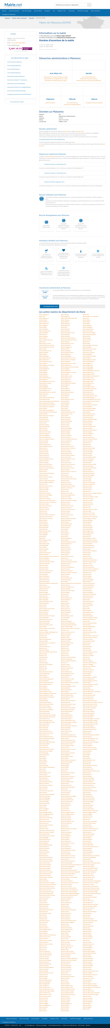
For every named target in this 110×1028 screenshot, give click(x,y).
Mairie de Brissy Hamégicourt (46, 410)
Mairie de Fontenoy (66, 563)
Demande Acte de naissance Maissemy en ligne (56, 77)
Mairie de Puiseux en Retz (89, 830)
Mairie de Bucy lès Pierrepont (46, 415)
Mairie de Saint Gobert (45, 868)
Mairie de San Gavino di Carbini (47, 882)
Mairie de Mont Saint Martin (46, 709)
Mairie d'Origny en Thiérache (90, 765)
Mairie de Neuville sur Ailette (68, 742)
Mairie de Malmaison (44, 623)
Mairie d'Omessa (65, 763)
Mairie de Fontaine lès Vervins (46, 561)
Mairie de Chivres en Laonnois (68, 471)
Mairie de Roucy (43, 854)
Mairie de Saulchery (66, 899)
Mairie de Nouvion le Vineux (90, 749)
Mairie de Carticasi (65, 433)
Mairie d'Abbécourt (44, 314)
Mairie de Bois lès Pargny (67, 392)
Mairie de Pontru (87, 818)
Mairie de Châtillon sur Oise (68, 459)
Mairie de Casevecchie (88, 437)
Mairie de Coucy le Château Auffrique (92, 493)
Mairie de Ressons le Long (67, 843)
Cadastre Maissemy (50, 103)
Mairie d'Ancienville (88, 331)
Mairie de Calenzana (88, 421)
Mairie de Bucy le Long (66, 414)
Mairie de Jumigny (43, 614)
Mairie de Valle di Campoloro (68, 953)
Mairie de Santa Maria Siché (46, 893)
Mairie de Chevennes (66, 466)
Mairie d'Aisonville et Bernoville (69, 318)
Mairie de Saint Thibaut (45, 875)
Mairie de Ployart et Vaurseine (90, 810)
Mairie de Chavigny (44, 462)
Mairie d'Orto (42, 769)
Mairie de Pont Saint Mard (45, 818)
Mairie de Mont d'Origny (45, 707)
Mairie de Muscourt (44, 735)
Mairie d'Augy (42, 349)
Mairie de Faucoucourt (88, 547)
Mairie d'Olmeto (43, 762)
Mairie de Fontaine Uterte (89, 561)
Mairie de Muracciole (66, 731)
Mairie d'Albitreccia (66, 323)
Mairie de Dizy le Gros (66, 524)
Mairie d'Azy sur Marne (88, 352)
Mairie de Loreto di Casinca (90, 662)
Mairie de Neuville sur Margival (90, 742)
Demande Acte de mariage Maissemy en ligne (55, 79)
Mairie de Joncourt (43, 612)
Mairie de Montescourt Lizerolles (47, 715)
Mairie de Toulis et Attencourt (68, 940)
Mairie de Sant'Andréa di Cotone (91, 888)
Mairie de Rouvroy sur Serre (68, 855)
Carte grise (71, 11)
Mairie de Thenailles (66, 937)
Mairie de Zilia (42, 1009)
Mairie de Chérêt (87, 462)
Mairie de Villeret (87, 989)
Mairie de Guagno (65, 592)
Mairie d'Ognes (86, 754)
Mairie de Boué (65, 397)
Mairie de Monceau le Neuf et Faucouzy (93, 702)
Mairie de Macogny (87, 672)
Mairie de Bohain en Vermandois (47, 392)
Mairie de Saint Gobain (88, 866)
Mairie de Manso (87, 675)
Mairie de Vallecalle (66, 955)
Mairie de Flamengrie (66, 621)
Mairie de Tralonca (43, 942)
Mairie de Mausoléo (88, 686)
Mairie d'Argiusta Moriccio (45, 340)
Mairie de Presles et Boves (89, 823)
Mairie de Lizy (42, 661)
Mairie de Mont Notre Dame (68, 707)
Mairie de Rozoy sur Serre (45, 859)
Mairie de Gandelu (65, 574)
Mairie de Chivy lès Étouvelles (46, 473)
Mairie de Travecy (65, 942)
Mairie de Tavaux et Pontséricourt (47, 935)
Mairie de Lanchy (87, 630)
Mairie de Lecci (86, 644)
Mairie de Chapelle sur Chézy (90, 617)
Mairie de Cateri (87, 442)
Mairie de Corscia (43, 491)
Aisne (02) (31, 18)
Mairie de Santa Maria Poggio (90, 891)
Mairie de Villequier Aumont (68, 989)
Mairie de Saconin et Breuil (46, 861)
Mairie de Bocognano (88, 390)
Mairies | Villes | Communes (19, 18)
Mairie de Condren (87, 486)
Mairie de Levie (43, 655)
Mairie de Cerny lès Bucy (89, 448)
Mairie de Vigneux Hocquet (90, 983)
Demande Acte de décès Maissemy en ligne (56, 80)
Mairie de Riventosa (66, 846)
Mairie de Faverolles (66, 549)
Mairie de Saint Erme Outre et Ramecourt (71, 864)
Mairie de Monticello (66, 718)
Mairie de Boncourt (88, 392)
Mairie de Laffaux (87, 628)
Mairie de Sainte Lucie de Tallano (69, 877)
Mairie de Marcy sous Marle (90, 677)
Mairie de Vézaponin (88, 976)
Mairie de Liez (86, 657)
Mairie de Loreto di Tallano (46, 664)
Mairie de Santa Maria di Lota (46, 891)
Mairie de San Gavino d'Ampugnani (92, 881)
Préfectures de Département (69, 1025)
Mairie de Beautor (43, 367)
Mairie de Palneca (87, 774)
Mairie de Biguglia (43, 387)
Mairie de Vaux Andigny (45, 960)
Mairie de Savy (86, 899)
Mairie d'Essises (65, 540)
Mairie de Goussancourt (89, 583)
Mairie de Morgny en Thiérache (69, 726)
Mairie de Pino (42, 807)
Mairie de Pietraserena (66, 801)
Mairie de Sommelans (88, 919)
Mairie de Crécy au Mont (45, 506)
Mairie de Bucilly (43, 414)
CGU (20, 1025)
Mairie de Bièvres (65, 385)
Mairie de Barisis (87, 358)
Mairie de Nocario (87, 744)
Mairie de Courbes (43, 497)
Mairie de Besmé (43, 379)
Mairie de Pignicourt (66, 805)
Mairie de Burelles (43, 417)
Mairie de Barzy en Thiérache (68, 359)
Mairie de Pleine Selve (88, 809)
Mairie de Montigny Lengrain (90, 720)
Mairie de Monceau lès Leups (68, 704)
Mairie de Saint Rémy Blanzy (68, 873)
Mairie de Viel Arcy (87, 980)
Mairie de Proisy (43, 827)
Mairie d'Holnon (65, 605)
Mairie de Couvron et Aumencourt (48, 502)
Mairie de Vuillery (65, 1001)
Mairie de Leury (43, 653)
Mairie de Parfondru (44, 780)
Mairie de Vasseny (87, 956)
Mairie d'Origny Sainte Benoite (47, 767)
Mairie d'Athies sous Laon (67, 343)
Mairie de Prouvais (44, 828)
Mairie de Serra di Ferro (89, 908)
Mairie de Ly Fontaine (88, 670)
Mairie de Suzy (86, 928)
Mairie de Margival (43, 681)
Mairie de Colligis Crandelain (46, 482)
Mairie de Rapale (65, 837)
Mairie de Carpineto (44, 433)
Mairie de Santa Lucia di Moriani (91, 890)
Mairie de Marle (87, 682)
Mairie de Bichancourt (88, 383)
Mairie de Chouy (65, 473)
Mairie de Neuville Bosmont (68, 623)
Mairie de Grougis (87, 590)
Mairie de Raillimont (66, 836)
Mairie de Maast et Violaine (46, 672)
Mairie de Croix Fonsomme (68, 509)
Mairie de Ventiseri (44, 969)
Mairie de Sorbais (43, 922)
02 (74, 142)
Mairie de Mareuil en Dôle (67, 679)
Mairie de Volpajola (87, 998)
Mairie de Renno (87, 841)
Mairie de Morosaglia (88, 726)
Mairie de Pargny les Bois (67, 781)
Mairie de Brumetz (65, 410)
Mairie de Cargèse (65, 432)
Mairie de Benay (43, 372)
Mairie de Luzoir (65, 670)
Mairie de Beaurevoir (66, 365)
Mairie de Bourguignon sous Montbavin (49, 401)
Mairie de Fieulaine (44, 554)
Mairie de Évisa (43, 547)
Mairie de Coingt (87, 480)
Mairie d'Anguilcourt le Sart (68, 332)
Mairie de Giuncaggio (88, 579)
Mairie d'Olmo (42, 763)
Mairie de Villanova (44, 985)
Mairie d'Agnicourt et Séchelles (90, 316)
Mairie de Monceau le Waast (46, 704)
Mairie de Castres (65, 442)
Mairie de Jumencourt (88, 612)
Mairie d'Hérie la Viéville (89, 641)
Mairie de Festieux (65, 552)
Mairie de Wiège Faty (66, 1003)
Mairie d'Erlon (42, 536)
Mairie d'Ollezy (43, 760)
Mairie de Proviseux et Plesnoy (69, 828)
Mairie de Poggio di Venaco (90, 812)
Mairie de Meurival (87, 693)
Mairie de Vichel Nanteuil (45, 980)
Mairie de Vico (64, 980)
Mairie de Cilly (64, 475)
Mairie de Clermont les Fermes (68, 479)
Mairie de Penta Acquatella (68, 787)
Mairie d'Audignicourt (66, 347)
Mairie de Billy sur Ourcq (45, 388)
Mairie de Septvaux (88, 902)
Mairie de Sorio (43, 924)
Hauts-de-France (79, 131)
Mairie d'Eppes (64, 534)
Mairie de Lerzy (65, 648)
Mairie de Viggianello (44, 983)
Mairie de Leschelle (44, 650)
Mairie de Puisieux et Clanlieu (46, 832)
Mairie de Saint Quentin (45, 873)
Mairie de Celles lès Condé (45, 446)
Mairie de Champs (87, 453)
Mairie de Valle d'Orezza (45, 953)
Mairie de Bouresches (44, 399)
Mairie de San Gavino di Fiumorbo (69, 882)
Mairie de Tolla (64, 938)
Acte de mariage (26, 11)
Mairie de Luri (42, 670)
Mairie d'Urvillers (87, 949)
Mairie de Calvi (42, 423)
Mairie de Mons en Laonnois (90, 706)
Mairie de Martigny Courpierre (90, 684)
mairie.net (7, 18)
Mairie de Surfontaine (66, 928)
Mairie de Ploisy (43, 810)
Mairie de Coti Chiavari (45, 493)
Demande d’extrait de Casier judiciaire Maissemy (88, 80)
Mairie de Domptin (87, 525)
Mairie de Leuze (65, 653)
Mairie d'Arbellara (65, 336)
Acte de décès (38, 11)
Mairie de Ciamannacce (89, 473)
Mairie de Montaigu (88, 709)
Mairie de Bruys (87, 412)
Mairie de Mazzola (65, 688)
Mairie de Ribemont (44, 846)
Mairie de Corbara (87, 488)
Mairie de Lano (86, 634)
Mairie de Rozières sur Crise (68, 857)
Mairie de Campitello (44, 426)
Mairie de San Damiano (67, 881)
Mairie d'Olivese (87, 758)
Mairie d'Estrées (43, 542)
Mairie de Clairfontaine (66, 477)
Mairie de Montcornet (44, 713)
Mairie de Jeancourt (66, 610)
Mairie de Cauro (87, 444)
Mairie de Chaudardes (88, 459)
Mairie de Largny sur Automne (90, 635)
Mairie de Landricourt (44, 634)
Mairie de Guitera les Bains (89, 594)
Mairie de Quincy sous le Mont (47, 836)
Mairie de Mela (86, 688)
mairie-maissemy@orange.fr (18, 43)
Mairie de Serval (65, 911)
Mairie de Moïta (43, 698)
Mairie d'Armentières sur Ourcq (69, 340)
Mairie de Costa (87, 491)
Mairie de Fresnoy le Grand (46, 570)
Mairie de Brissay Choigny (89, 408)
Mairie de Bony (43, 396)
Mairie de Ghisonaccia (66, 578)
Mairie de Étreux (65, 545)
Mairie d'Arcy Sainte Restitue (68, 338)
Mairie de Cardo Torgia (45, 432)
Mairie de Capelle (65, 617)
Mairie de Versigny (87, 973)
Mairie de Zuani (43, 1010)
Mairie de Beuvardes (88, 381)
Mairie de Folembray (44, 560)
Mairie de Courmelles (66, 498)
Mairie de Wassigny (88, 1001)
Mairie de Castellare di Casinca (46, 439)
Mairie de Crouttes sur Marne (90, 509)
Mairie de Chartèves (44, 457)
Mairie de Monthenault (67, 717)
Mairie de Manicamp (66, 675)
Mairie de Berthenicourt (45, 378)
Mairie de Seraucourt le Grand (90, 904)
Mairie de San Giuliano (66, 884)
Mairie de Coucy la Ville (67, 493)
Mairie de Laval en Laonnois (90, 637)
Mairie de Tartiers (43, 933)
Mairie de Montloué (66, 724)
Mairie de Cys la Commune (46, 518)
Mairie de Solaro (43, 919)
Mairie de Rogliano (87, 848)
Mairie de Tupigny (87, 946)
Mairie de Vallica (87, 955)
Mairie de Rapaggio (44, 837)
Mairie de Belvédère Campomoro (91, 370)
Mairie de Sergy (65, 906)
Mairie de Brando (65, 403)
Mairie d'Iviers (86, 608)
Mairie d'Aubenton (65, 345)
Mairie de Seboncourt (88, 900)
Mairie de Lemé (65, 646)
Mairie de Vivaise (65, 996)
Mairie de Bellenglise (88, 369)
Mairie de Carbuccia (66, 430)
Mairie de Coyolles (65, 502)
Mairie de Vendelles (88, 964)
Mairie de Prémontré (66, 823)
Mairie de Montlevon (44, 724)
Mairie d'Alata (86, 322)
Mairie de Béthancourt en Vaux (47, 381)
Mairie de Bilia (64, 387)
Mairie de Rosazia (65, 852)
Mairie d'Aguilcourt (44, 318)
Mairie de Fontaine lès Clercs (90, 560)
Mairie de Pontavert (66, 818)
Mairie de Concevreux (66, 484)
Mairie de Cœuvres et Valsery (68, 518)
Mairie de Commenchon (89, 482)
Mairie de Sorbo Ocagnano (68, 922)
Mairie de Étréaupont (66, 543)
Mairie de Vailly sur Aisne (67, 951)
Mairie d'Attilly (86, 343)
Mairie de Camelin (87, 423)
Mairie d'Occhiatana (44, 754)
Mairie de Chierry (65, 469)
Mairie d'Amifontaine (88, 329)
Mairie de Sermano (44, 908)
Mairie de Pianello (65, 792)
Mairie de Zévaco (43, 1007)
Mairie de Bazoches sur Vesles (68, 363)
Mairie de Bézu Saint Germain (68, 383)
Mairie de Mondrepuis (44, 706)
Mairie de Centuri (87, 446)
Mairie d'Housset (65, 607)
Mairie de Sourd (87, 643)
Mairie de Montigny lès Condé (46, 722)
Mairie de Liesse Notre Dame (68, 657)
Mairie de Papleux (87, 776)
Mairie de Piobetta (87, 807)
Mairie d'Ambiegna (87, 327)
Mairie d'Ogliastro (65, 754)
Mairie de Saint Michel (44, 870)
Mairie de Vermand (66, 971)
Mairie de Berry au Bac (66, 376)
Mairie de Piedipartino (66, 798)
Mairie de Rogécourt (66, 848)
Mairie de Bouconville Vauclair (46, 397)
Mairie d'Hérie (86, 621)
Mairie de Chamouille (66, 453)
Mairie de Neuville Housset (46, 625)
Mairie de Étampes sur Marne (68, 542)
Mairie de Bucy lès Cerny (89, 414)
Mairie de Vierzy (65, 982)
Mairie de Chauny (65, 460)
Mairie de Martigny (66, 684)
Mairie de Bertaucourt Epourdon (91, 376)
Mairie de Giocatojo (66, 579)
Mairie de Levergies (88, 653)
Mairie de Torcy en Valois (45, 940)
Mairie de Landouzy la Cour (68, 632)
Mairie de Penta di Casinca (89, 787)
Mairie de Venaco (65, 964)
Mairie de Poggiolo (87, 814)
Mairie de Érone (87, 536)
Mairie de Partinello (44, 783)
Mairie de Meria (65, 691)
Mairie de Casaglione (44, 435)
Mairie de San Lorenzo (88, 884)
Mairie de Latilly (43, 637)
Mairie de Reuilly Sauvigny (45, 845)
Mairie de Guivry (43, 596)
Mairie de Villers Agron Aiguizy (46, 991)
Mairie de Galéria (43, 574)
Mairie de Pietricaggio (88, 801)
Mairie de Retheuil (87, 843)
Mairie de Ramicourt (88, 836)
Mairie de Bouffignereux (89, 397)
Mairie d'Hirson (43, 605)
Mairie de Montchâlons (89, 711)
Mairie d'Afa (42, 316)
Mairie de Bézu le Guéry (45, 383)
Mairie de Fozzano (43, 567)
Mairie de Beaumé (87, 363)
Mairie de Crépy (87, 506)
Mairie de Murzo (87, 733)
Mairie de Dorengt (43, 527)
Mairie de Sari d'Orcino (45, 897)
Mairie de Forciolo (87, 563)
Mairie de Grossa (43, 590)
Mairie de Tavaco (87, 933)
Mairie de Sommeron (44, 920)
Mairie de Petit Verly (66, 791)
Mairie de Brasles (87, 403)
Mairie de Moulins (65, 729)
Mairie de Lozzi (43, 666)
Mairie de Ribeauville (88, 845)
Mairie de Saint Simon (88, 873)
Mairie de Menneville (66, 690)
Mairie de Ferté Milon (44, 621)
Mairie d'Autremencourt (45, 350)
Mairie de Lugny (43, 668)
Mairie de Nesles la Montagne (46, 738)
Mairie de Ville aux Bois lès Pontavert (70, 628)
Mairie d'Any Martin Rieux (89, 334)
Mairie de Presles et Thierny (46, 825)
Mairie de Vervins (43, 974)
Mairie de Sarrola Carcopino (90, 897)
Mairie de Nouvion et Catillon (46, 749)
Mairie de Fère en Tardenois (90, 551)
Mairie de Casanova (66, 437)
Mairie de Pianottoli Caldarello (46, 794)
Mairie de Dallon (43, 520)
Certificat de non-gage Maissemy (72, 104)
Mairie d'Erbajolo (87, 534)
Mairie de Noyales (43, 753)
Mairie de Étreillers (87, 543)
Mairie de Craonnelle (88, 504)
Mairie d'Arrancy (87, 340)
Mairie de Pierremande (88, 798)
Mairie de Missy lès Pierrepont (46, 697)
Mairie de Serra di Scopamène (68, 910)
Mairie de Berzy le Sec (88, 378)
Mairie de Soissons (65, 917)
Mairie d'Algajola (43, 325)
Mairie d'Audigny (87, 347)
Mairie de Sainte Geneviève (46, 877)
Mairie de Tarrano (87, 931)
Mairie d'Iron (86, 607)
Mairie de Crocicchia (44, 509)
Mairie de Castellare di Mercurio (69, 439)
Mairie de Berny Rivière (88, 374)
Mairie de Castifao (43, 441)
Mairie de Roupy (87, 854)
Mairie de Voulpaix (65, 1000)
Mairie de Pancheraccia (45, 776)
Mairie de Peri (64, 789)
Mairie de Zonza (65, 1009)
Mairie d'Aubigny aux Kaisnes (90, 345)
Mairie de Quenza (87, 832)
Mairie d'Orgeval (65, 765)
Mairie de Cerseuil (43, 450)
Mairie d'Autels (86, 648)
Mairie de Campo (65, 426)
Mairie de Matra (43, 686)
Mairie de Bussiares (66, 417)
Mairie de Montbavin (44, 711)
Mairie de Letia (64, 652)
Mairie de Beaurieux (88, 365)
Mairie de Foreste (43, 565)
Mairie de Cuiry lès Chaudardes (47, 515)
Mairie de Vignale (65, 983)
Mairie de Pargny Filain (88, 780)
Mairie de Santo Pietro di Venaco (69, 895)
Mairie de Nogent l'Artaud (67, 745)
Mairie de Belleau (65, 369)
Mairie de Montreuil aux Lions (90, 724)
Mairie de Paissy (43, 774)
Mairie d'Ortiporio (87, 767)
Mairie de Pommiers (66, 816)
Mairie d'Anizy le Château (89, 332)
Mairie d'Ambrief (65, 329)
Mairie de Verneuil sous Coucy (90, 971)
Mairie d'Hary (64, 601)
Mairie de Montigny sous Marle (69, 722)
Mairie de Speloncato (88, 926)
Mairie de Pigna (43, 805)
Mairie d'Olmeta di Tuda (89, 760)
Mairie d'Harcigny (43, 599)
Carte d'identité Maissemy (88, 77)
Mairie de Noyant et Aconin (68, 753)
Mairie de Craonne (65, 504)
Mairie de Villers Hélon (88, 991)
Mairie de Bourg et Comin (67, 399)
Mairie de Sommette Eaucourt (68, 920)
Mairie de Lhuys (65, 655)
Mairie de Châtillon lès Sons (46, 459)
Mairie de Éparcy (65, 533)
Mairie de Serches (43, 906)
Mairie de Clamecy (87, 477)
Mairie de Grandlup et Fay (67, 587)
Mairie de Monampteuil (45, 702)
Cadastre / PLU (61, 11)
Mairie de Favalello (44, 549)
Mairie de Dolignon (44, 525)
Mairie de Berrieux (43, 376)
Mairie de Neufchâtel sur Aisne (90, 738)
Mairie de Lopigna (43, 662)
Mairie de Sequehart (44, 904)
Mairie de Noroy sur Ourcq (89, 747)
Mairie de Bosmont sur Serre (90, 396)
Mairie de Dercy (65, 522)
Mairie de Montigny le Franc (68, 720)
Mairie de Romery (87, 850)
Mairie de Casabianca (88, 433)
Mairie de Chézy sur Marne (89, 468)
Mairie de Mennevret (88, 690)
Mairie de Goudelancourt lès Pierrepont (71, 583)
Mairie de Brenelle (87, 406)
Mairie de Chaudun (44, 460)
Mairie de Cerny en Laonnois (68, 448)
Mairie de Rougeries (66, 854)
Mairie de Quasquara (66, 832)
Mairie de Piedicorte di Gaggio (68, 796)
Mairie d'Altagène (87, 325)
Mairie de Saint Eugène (88, 864)
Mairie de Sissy (86, 915)
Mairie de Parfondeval (88, 778)
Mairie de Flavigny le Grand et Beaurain (49, 556)
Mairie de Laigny (43, 630)
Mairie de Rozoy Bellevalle (89, 857)
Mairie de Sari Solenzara (67, 897)
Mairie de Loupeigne (88, 664)
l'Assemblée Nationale (51, 156)
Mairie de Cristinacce (66, 507)
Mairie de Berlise (43, 374)
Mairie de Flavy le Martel (67, 556)
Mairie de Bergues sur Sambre (68, 372)
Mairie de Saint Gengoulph (67, 866)
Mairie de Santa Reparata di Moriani (92, 893)
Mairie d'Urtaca (65, 949)
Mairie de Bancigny (44, 356)
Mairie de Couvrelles (88, 500)
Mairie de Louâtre (65, 664)
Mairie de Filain (86, 554)
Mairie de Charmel (65, 641)
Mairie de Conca (43, 484)
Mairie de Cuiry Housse (89, 513)
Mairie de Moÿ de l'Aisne (45, 731)
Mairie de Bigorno (87, 385)
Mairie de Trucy (43, 946)
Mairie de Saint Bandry (66, 863)
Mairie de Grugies (43, 592)
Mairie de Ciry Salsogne (89, 475)
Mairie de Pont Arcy (88, 816)
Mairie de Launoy (65, 637)
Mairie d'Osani (64, 769)
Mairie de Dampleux (88, 520)
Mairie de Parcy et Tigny (67, 778)
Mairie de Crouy (43, 511)
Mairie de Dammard (66, 520)
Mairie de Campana (44, 424)
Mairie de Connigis (43, 488)
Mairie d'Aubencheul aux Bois (46, 345)
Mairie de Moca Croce (88, 697)
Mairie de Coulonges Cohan (68, 495)
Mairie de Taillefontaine (67, 929)
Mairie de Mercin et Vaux (45, 691)
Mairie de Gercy (65, 576)
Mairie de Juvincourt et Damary (47, 616)
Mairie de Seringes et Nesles (90, 906)
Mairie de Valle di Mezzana (89, 953)
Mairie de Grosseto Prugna (68, 590)
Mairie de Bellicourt (66, 370)
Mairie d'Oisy (86, 756)
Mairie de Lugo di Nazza (67, 668)
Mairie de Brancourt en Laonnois (91, 401)
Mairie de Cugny (43, 513)
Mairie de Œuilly (65, 1010)
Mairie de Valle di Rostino (45, 955)
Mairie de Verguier (65, 644)
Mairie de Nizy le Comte (67, 744)
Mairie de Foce (64, 558)
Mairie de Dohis (87, 524)
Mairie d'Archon (43, 338)
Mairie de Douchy (65, 527)
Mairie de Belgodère (44, 369)
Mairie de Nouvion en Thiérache (47, 643)
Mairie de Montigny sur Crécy (90, 722)
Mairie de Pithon (65, 809)
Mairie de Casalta (87, 435)
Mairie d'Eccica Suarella (45, 531)
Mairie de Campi (65, 424)
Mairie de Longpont (88, 661)
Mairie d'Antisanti (65, 334)
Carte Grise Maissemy (72, 103)
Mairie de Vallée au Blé (66, 626)
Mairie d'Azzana (43, 354)
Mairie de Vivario (87, 996)
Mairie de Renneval (66, 841)
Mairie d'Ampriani (65, 331)
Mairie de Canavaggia (66, 428)
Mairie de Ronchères (44, 852)
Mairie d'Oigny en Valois (67, 756)
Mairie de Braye (65, 405)
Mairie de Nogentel (87, 745)
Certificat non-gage (82, 11)
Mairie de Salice (43, 879)
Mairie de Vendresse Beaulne (46, 967)
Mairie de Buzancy (43, 419)
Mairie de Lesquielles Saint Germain (48, 652)
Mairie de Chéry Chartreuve (68, 464)
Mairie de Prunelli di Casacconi (90, 828)
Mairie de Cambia (65, 423)
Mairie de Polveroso (44, 816)
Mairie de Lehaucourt (44, 646)
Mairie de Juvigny (87, 614)
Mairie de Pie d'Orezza (44, 796)
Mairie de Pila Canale (88, 805)
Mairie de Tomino (87, 938)
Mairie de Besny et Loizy (89, 379)
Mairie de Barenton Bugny (89, 356)
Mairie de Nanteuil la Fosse (46, 736)
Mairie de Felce (43, 551)
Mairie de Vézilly (43, 978)
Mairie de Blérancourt (44, 390)
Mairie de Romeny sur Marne (68, 850)
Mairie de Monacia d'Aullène (68, 700)
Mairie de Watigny (43, 1003)
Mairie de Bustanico (88, 417)
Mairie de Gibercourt (44, 579)
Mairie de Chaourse (44, 455)
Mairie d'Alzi (64, 327)
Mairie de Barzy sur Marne (89, 359)
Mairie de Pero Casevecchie (46, 791)
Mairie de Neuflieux (44, 740)
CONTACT (7, 1025)
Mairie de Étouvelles (44, 543)
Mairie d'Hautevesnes (88, 601)
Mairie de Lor (64, 662)
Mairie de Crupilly (65, 511)
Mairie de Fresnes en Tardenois (90, 569)
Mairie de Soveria (65, 926)
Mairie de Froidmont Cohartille (69, 572)
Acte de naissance (14, 11)
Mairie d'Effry (64, 531)
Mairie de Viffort (87, 982)
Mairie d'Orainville (43, 765)
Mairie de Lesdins (65, 650)
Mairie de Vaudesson (88, 958)
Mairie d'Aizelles (43, 320)
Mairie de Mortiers (43, 729)
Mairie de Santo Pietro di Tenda (47, 895)
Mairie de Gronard (87, 588)
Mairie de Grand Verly (44, 587)
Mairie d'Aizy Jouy (65, 320)
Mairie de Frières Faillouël (89, 570)
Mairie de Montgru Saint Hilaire (47, 717)
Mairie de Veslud (43, 976)
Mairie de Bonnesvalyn (88, 394)
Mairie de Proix (65, 827)
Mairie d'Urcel (42, 949)
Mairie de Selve (43, 626)
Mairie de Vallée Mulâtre (89, 626)
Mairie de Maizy (87, 673)
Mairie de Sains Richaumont (68, 861)
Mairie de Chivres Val (88, 471)
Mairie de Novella (87, 751)
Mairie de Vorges (43, 1000)
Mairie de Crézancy (44, 507)
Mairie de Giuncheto (44, 581)
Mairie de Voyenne (87, 1000)
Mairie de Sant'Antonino (45, 890)
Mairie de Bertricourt (66, 378)
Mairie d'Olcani (43, 758)
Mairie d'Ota (64, 771)
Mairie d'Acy (86, 314)
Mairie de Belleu (43, 370)
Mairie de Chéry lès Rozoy (45, 466)
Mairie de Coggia (87, 479)
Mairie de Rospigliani (88, 852)
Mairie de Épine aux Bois (67, 616)
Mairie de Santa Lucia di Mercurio (69, 890)
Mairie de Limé (43, 659)
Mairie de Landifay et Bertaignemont (48, 632)
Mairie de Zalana (65, 1005)
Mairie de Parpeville (88, 781)
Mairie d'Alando (65, 322)
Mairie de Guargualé (88, 592)
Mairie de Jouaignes (66, 612)
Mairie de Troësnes (66, 944)
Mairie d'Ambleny (43, 329)
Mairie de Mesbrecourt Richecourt (47, 693)
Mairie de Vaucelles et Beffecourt (69, 958)
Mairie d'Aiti (86, 318)
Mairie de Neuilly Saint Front (68, 740)
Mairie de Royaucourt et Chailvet (91, 855)
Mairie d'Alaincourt (44, 322)
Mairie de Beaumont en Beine (46, 365)
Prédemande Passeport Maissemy (88, 79)
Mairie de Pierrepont (44, 800)
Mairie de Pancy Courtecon (68, 776)
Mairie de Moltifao (43, 700)
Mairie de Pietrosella (44, 803)
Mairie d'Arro (42, 341)
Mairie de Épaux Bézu (88, 533)
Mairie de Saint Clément (45, 864)
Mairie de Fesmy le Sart (45, 552)
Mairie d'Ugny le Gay (66, 947)
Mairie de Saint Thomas (67, 875)
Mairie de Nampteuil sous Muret (91, 735)
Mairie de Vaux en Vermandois (68, 960)
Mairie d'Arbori (86, 336)
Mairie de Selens (43, 902)
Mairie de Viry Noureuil (45, 996)
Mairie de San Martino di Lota (46, 886)
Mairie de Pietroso (65, 803)
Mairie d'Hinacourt (87, 603)
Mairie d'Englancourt (88, 531)
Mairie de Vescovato (66, 974)
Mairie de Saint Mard (66, 868)
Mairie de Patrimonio (88, 785)
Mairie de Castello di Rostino (90, 439)
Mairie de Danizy (43, 522)
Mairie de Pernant (87, 789)
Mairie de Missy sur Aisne (67, 697)
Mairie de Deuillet (87, 522)
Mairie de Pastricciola (66, 785)
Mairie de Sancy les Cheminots (90, 886)
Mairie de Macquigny (44, 673)
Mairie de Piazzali (65, 794)
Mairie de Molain (65, 698)
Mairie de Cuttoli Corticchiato (90, 516)
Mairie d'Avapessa (43, 352)
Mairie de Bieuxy (43, 385)
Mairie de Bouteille (44, 617)
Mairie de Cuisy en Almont (45, 516)
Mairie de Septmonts (66, 902)
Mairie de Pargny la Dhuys (45, 781)
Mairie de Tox (86, 940)
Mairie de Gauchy (87, 574)
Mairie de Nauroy (87, 736)
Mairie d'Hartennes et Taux (46, 601)
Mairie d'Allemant (65, 325)
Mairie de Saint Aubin (44, 863)
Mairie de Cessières (87, 450)
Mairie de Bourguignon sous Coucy (92, 399)
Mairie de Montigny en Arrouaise (91, 718)
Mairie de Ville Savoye (44, 987)
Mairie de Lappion (65, 635)
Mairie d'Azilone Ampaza (67, 352)
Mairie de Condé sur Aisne (45, 486)
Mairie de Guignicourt (44, 594)
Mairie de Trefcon (87, 942)
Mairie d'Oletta (64, 758)
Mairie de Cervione (65, 450)
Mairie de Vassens (65, 956)
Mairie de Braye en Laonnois (90, 405)
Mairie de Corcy (65, 489)
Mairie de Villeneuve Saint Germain (91, 987)
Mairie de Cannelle (87, 428)
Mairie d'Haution (65, 603)
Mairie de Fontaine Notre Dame (69, 561)
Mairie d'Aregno (87, 338)
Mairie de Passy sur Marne (46, 785)
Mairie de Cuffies (87, 511)
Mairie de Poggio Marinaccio (46, 814)
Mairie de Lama (65, 630)
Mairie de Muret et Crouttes (46, 733)
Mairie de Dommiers (66, 525)
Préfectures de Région (41, 1025)
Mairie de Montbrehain (67, 711)
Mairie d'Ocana (86, 753)
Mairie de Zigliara (87, 1007)
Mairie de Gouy (43, 585)
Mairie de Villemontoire (67, 987)
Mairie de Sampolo (44, 881)
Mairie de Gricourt (43, 588)
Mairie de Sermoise (66, 908)
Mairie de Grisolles (65, 588)
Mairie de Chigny (87, 469)
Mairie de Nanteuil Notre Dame (69, 736)
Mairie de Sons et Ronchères (90, 920)
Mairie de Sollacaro (66, 919)
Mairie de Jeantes (87, 610)
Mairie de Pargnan (65, 780)
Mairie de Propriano (88, 827)
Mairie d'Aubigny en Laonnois (46, 347)
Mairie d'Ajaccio (87, 320)
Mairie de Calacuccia (44, 421)
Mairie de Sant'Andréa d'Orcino (47, 888)
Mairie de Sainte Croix (88, 875)
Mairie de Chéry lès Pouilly (89, 464)
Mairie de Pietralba (44, 801)
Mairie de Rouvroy (43, 855)
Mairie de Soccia (43, 917)
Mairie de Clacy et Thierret (45, 477)
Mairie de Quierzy (65, 834)
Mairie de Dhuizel (43, 524)
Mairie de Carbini (43, 430)
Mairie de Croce (87, 507)
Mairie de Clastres (43, 479)
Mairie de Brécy (65, 406)
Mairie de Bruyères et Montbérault (48, 412)
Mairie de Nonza (65, 747)
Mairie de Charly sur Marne (68, 455)
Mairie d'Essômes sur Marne (90, 540)
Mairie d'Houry (43, 607)
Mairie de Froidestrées (44, 572)
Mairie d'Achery (65, 314)
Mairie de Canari (43, 428)
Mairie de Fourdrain (88, 565)
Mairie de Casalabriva (66, 435)
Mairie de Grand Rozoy (88, 585)
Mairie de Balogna (87, 354)
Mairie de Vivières (43, 998)
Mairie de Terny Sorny (44, 937)
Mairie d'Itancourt (65, 608)
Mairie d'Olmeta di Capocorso (68, 760)
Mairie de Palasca (65, 774)
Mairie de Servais (43, 911)
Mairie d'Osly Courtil (88, 769)
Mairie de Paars (87, 772)
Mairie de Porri (86, 819)
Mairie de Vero (64, 973)
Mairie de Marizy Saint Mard (46, 682)
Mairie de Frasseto (43, 569)
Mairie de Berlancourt (88, 372)
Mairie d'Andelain (43, 332)
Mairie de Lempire (87, 646)
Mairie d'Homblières (88, 605)
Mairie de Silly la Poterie (45, 913)
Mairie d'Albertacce (44, 323)
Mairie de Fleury (87, 556)
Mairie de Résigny (43, 843)
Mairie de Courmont (88, 498)
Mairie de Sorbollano (88, 922)
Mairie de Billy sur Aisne (89, 387)
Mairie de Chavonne (66, 462)
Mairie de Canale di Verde (89, 426)
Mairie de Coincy (65, 480)
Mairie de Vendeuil (44, 965)
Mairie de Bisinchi (65, 388)
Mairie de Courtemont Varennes (47, 500)
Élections (88, 1025)
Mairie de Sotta (65, 924)
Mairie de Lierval (43, 657)
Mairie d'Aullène (65, 349)
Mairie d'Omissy (87, 763)
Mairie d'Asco (86, 341)
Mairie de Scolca (65, 900)
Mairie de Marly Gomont (45, 684)
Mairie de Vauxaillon (88, 960)
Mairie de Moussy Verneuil (89, 729)
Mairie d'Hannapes (44, 598)
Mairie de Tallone (43, 931)
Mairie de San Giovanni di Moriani (47, 884)
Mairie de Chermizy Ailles (45, 464)
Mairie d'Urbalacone (88, 947)
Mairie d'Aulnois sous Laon (89, 349)
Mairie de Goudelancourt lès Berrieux (48, 583)
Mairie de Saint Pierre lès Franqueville (70, 872)
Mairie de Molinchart (88, 698)
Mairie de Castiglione (66, 441)
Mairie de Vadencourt (44, 951)
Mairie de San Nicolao (66, 886)
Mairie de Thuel (43, 644)
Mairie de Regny (87, 837)
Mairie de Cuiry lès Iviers (67, 515)
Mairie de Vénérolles (66, 967)
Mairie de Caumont (66, 444)
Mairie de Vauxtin (87, 962)
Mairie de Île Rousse (88, 616)
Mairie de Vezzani (65, 978)
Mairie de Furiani (87, 572)
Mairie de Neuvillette (44, 744)
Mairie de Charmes (87, 455)
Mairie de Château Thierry (89, 457)
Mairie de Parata (43, 778)
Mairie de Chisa (43, 471)
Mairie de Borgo (65, 396)
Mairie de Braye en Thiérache (46, 406)
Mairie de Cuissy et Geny (89, 515)
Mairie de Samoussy (88, 879)
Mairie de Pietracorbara (89, 800)
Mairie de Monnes (65, 706)
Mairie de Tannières (66, 931)
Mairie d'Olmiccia (87, 762)
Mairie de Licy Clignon (88, 655)
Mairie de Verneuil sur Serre (46, 973)
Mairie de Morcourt (44, 726)
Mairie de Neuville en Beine (90, 623)
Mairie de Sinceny (87, 913)
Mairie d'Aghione (65, 316)
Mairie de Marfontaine (88, 679)
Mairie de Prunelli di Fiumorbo (46, 830)
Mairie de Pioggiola (44, 809)
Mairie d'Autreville (87, 350)
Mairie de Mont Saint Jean (89, 707)
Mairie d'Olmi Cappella (66, 762)
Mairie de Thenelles (88, 937)
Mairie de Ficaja (87, 552)
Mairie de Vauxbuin (44, 962)
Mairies (4, 11)
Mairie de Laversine (88, 639)
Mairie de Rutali (87, 859)
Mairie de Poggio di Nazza (67, 812)
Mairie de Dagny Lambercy (89, 518)
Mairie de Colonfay (65, 482)
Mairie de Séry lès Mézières (89, 911)
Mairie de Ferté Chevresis (89, 619)
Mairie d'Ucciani (43, 947)
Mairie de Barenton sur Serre (68, 358)
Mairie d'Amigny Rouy (44, 331)
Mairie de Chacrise (43, 451)
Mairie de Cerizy (43, 448)
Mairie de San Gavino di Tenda (90, 882)
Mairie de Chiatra (43, 469)
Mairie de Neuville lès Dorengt (68, 625)
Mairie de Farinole (65, 547)
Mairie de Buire (65, 415)
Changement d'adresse (8, 14)
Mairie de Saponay (87, 895)
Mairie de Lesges (87, 650)
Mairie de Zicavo (65, 1007)
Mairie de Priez (64, 825)
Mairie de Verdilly (43, 971)
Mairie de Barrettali (44, 359)
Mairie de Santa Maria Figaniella (69, 891)
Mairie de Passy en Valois (89, 783)
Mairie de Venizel (87, 967)
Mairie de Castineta (88, 441)
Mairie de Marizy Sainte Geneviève (69, 682)
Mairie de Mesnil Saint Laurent (68, 693)
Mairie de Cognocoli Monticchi (46, 480)
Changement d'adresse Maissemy (94, 103)
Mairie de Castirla (43, 442)
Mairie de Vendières (88, 965)
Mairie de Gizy (64, 581)
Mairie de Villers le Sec (44, 992)
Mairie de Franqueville (88, 567)
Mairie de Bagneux (65, 354)
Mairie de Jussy (64, 614)
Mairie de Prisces (87, 825)
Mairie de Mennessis (44, 690)
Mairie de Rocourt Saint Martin (90, 846)
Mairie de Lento (43, 648)
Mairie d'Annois (43, 334)
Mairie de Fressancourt (67, 570)
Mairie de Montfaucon (66, 715)
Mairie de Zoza (86, 1009)
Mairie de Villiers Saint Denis (68, 994)
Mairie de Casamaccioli (45, 437)
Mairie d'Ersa (42, 538)
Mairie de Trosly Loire (88, 944)
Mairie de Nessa (65, 738)
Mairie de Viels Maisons (45, 982)
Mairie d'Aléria (86, 323)
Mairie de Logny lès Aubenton (68, 661)
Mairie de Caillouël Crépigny (90, 419)
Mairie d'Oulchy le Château (68, 772)
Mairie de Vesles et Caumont (90, 974)
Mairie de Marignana (66, 681)
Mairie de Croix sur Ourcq (45, 619)
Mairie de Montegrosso (89, 713)
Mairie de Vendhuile (66, 965)
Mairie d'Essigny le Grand (89, 538)
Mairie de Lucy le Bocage (89, 666)
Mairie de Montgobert (88, 715)
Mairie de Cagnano (65, 419)
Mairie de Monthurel (44, 718)
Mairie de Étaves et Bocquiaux (90, 542)
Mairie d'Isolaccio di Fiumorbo (46, 608)
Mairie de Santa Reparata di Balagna (70, 893)
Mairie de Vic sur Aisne (88, 978)
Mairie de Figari (65, 554)
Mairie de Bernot (65, 374)
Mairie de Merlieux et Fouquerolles (91, 691)
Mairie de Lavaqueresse (45, 639)
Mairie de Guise (65, 594)
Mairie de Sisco (43, 915)
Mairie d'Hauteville (44, 603)
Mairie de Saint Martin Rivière (90, 868)
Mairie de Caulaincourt (45, 444)
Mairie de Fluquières (44, 558)
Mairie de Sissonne (65, 915)
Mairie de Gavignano (44, 576)
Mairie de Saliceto (65, 879)
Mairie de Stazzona (44, 928)
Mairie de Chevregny (88, 466)
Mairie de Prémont (44, 823)
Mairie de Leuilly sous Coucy (90, 652)
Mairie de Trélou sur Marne (46, 944)
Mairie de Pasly (65, 783)
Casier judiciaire (95, 11)
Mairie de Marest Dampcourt (46, 679)
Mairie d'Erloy (64, 536)
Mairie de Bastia (43, 363)
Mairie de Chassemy (66, 457)
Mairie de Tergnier (87, 935)
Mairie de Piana (43, 792)
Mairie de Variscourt (44, 956)
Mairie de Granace (65, 585)
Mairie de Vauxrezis (66, 962)
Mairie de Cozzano (87, 502)
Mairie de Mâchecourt (66, 672)
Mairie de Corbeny (43, 489)
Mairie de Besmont (66, 379)
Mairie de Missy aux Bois (89, 695)
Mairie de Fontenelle (44, 563)
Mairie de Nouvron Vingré (45, 751)
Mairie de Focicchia (87, 558)
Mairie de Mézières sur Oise (46, 695)
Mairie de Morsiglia (66, 727)
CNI (54, 11)
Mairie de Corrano (87, 489)
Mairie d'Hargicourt (66, 599)
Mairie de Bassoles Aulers (45, 361)
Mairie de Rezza (65, 845)
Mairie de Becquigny (88, 367)
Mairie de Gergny (87, 576)
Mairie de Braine (65, 401)
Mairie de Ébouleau (88, 529)
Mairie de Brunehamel (88, 410)
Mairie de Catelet (43, 641)
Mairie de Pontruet (44, 819)
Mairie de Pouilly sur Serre (67, 821)
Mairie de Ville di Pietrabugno (90, 985)
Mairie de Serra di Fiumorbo (46, 910)
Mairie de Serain (65, 904)
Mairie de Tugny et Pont (67, 946)
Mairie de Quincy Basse (89, 834)
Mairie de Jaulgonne (44, 610)
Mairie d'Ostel (42, 771)
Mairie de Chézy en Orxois (67, 468)
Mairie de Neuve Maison (89, 740)
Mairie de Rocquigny (44, 848)
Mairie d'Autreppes (66, 350)
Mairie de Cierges (43, 475)
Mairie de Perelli (43, 789)
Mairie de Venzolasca (66, 969)
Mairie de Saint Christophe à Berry (91, 863)
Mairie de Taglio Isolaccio (45, 929)
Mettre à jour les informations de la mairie (48, 49)
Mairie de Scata (43, 900)
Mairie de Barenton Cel (45, 358)
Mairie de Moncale (65, 702)
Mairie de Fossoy (65, 565)
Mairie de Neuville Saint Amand (47, 742)
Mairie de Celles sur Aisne (67, 446)
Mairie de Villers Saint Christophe (91, 992)
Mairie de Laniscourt (66, 634)
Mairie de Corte (65, 491)
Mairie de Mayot (43, 688)
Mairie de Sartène (43, 899)
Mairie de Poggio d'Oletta (45, 812)
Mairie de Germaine (44, 578)
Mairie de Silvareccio (66, 913)
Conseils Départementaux (54, 1025)
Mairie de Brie (64, 408)
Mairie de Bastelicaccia (88, 361)
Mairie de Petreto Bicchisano (90, 791)
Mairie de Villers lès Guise (67, 992)
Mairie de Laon (43, 635)
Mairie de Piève (86, 803)
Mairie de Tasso (65, 933)
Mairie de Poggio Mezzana (67, 814)
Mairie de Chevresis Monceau (46, 468)
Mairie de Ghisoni (87, 578)
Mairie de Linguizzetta (66, 659)
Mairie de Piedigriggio (44, 798)
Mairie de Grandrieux (88, 587)
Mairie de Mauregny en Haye (68, 686)
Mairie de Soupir (43, 926)
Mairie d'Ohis (42, 756)
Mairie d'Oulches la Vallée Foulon (91, 771)
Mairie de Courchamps (45, 498)
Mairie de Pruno (65, 830)
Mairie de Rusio (65, 859)
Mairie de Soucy (87, 924)
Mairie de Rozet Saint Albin (46, 857)
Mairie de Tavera (65, 935)
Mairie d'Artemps (65, 341)
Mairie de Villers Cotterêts (67, 991)
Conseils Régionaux (30, 1025)
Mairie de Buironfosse (88, 415)
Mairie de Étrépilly (43, 545)
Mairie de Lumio (87, 668)
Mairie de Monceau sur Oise (90, 704)
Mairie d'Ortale (64, 767)
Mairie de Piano (87, 792)
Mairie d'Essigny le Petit (45, 540)
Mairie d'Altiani (43, 327)
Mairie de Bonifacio (44, 394)
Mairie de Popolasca (66, 819)
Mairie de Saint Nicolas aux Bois (69, 870)
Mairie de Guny (65, 596)
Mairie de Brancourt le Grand (46, 403)
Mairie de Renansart (44, 841)
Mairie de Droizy (43, 529)
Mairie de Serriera (87, 910)
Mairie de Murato (87, 731)
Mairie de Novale (65, 751)
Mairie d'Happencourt (66, 598)
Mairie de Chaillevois (66, 451)
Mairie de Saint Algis (88, 861)
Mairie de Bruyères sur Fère (68, 412)
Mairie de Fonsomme (66, 560)
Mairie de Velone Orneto (45, 964)
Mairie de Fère (64, 619)
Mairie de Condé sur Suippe (68, 486)
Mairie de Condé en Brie (89, 484)
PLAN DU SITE (14, 1025)
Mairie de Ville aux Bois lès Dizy (47, 628)
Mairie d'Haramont (87, 598)
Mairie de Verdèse (87, 969)
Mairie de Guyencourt (88, 596)
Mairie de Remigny (87, 839)
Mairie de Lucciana (65, 666)
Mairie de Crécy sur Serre (67, 506)
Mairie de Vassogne (44, 958)
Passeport (47, 11)
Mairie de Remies (65, 839)
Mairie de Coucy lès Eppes (45, 495)
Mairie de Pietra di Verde (67, 800)
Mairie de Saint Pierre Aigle (46, 872)
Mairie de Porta (87, 625)
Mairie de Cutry (65, 516)
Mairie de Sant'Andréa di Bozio (68, 888)
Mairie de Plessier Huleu (67, 643)
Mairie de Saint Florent (45, 866)
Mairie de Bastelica (65, 361)
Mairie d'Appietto (43, 336)
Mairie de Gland (87, 581)
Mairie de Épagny (43, 533)
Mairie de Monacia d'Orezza (90, 700)
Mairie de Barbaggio (66, 356)
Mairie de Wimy (87, 1003)
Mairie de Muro (65, 733)
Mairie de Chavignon (88, 460)
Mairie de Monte (65, 713)
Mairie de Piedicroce (88, 796)
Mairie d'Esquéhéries (66, 538)
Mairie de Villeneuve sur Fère (46, 989)
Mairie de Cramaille (44, 504)
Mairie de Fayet (87, 549)
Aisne (65, 131)
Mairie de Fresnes (65, 569)
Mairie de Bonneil (65, 394)
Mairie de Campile (87, 424)
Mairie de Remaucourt (44, 839)
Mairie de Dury (64, 529)
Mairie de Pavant (43, 787)
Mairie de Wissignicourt (45, 1005)
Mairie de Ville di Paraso (67, 985)
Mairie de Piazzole (87, 794)
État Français (81, 1025)
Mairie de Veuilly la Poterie (67, 976)
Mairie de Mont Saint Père (67, 709)
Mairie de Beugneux (66, 381)
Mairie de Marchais (44, 677)
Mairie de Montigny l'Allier (45, 720)
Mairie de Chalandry (88, 451)
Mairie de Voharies (65, 998)
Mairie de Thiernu (43, 938)
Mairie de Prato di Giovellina (90, 821)
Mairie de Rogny (43, 850)
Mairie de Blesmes (65, 390)
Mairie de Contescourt (66, 488)
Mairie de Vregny (43, 1001)
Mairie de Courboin (66, 497)
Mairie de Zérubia (87, 1005)
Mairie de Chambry (44, 453)
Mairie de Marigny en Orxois (90, 681)
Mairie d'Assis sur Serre (45, 343)
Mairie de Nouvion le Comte (68, 749)
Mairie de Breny (43, 408)
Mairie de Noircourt (44, 747)
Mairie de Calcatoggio (66, 421)
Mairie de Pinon (65, 807)
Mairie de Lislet (86, 659)
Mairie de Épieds (43, 534)
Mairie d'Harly (86, 599)
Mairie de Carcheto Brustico (90, 430)
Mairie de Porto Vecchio (45, 821)
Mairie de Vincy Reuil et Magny (90, 994)
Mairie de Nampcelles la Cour (68, 735)
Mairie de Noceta (43, 745)
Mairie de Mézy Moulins (67, 695)
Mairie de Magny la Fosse (67, 673)
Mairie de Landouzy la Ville (89, 632)
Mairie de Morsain (43, 727)
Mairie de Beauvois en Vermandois (70, 367)
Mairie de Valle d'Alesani (89, 951)
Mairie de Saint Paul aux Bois (90, 870)
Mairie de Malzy (43, 675)
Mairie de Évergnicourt (88, 545)
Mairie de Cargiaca (87, 432)
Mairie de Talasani (87, 929)
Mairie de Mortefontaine (89, 727)
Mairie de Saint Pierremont (89, 872)
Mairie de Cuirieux (65, 513)
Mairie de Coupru (87, 495)
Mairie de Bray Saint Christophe (47, 405)
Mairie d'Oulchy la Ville (45, 772)
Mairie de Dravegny (88, 527)
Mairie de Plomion (65, 810)
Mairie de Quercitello (44, 834)
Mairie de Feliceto (65, 551)
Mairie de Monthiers (88, 717)
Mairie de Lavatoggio (66, 639)
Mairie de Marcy (65, 677)
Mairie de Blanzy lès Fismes (90, 388)
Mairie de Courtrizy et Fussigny (69, 500)
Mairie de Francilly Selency (67, 567)
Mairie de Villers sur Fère (45, 994)
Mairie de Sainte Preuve (89, 877)
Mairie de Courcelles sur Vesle (90, 497)
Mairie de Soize (86, 917)
